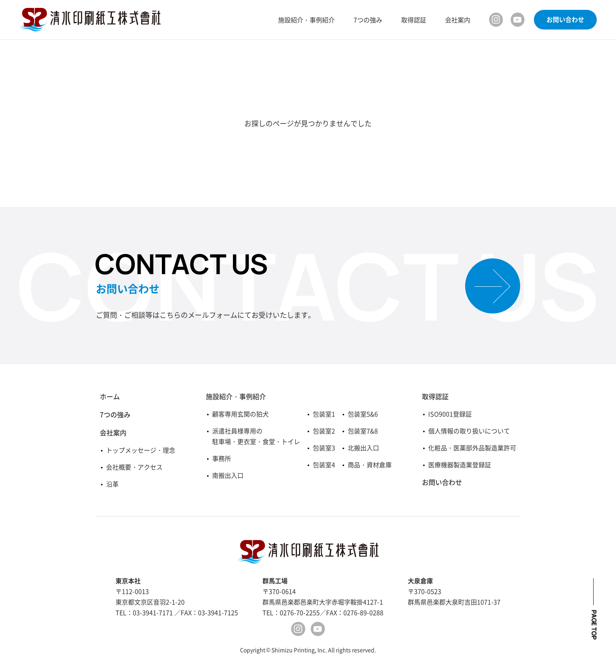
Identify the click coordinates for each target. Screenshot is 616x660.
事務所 (221, 458)
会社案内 (113, 432)
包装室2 (324, 430)
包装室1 (324, 413)
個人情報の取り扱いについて (469, 430)
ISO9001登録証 (450, 413)
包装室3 (324, 447)
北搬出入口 (363, 447)
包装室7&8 (363, 430)
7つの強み (368, 19)
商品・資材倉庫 (370, 464)
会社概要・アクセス (134, 467)
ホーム (110, 396)
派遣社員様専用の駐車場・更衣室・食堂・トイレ (256, 436)
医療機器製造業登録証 (459, 464)
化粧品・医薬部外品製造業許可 (472, 447)
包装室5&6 (363, 413)
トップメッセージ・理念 (140, 450)
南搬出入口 (228, 475)
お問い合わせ (565, 19)
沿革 (112, 484)
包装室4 (324, 464)
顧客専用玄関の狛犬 (240, 413)
